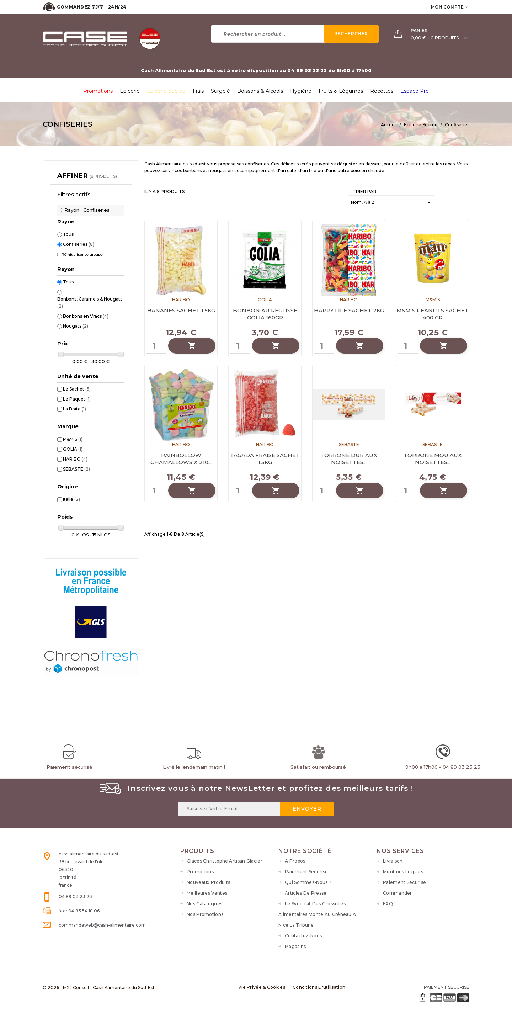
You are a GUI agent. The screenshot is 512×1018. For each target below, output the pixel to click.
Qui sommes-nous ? (308, 882)
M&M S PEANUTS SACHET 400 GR (432, 314)
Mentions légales (403, 871)
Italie (71, 499)
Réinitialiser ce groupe (81, 254)
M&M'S (72, 439)
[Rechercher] (295, 34)
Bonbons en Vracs (85, 316)
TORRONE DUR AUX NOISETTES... (348, 459)
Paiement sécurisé (306, 871)
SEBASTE (76, 469)
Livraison (393, 861)
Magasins (295, 946)
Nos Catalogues (204, 903)
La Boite (74, 409)
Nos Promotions (205, 914)
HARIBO (75, 459)
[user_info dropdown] (467, 7)
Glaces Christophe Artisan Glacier (224, 861)
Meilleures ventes (207, 893)
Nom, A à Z (392, 202)
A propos (295, 861)
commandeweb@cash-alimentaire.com (102, 925)
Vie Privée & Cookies (261, 987)
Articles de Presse (305, 893)
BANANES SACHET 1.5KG (181, 310)
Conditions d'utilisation (319, 987)
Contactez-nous (303, 935)
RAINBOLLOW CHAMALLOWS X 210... (181, 459)
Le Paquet (77, 399)
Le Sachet (77, 389)
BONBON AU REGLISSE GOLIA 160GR (265, 314)
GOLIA (72, 449)
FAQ (388, 903)
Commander (397, 893)
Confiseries (78, 244)
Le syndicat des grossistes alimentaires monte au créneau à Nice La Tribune (317, 914)
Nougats (75, 326)
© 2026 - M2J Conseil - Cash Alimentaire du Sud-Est (99, 987)
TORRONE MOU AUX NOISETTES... (433, 459)
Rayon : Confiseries (87, 210)
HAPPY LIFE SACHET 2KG (349, 310)
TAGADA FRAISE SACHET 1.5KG (265, 459)
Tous (68, 234)
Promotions (200, 871)
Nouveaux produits (208, 882)
